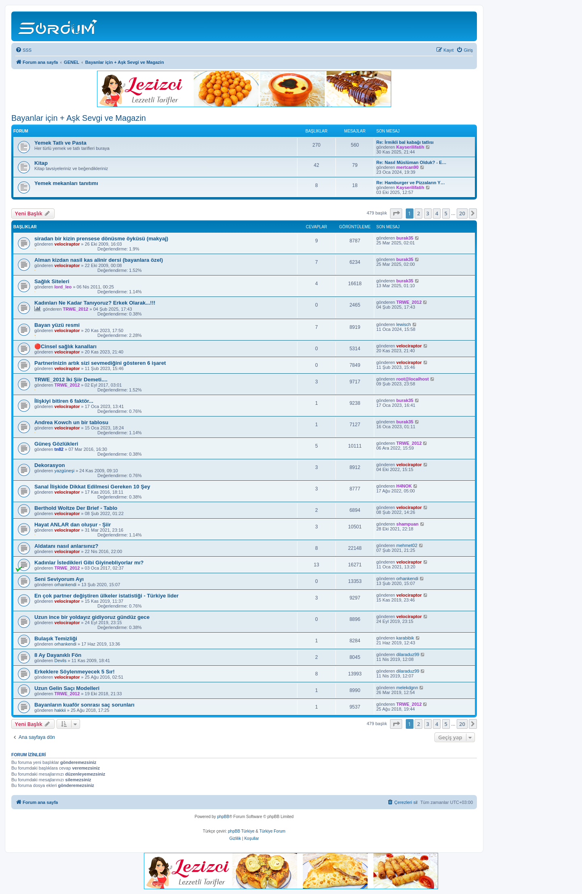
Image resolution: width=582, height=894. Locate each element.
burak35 (404, 238)
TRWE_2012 (76, 309)
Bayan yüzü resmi (57, 325)
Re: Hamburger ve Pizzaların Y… (410, 182)
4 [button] (436, 213)
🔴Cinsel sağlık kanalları (65, 346)
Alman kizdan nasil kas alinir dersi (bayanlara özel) (98, 260)
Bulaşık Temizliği (55, 638)
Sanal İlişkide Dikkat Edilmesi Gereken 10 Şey (92, 487)
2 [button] (418, 213)
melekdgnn (407, 687)
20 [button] (462, 213)
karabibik (405, 637)
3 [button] (427, 213)
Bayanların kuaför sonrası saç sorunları (84, 705)
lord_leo (63, 286)
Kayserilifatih (410, 147)
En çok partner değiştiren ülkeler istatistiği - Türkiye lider (106, 596)
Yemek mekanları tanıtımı (66, 183)
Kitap (41, 163)
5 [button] (446, 213)
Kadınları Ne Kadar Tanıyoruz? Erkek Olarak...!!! (95, 303)
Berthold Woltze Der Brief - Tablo (75, 508)
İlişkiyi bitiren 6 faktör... (63, 401)
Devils (61, 660)
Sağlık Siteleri (52, 281)
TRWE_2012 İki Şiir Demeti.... (71, 380)
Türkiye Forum (272, 831)
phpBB (223, 816)
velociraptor (67, 244)
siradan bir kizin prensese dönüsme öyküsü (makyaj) (101, 239)
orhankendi (65, 584)
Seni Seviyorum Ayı (59, 579)
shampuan (407, 524)
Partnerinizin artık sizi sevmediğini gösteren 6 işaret (100, 363)
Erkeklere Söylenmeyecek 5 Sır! (74, 672)
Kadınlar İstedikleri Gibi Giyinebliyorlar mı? (88, 563)
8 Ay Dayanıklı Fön (57, 655)
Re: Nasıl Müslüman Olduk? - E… (411, 162)
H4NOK (404, 486)
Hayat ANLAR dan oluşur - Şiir (72, 525)
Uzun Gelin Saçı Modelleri (66, 688)
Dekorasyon (49, 465)
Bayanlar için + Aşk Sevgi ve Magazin (78, 118)
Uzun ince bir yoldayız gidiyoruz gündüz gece (92, 617)
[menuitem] (23, 50)
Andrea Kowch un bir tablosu (71, 422)
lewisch (403, 324)
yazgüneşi (65, 470)
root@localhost (412, 379)
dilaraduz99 (408, 654)
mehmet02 (407, 545)
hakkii (60, 710)
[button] (396, 213)
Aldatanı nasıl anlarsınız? (66, 546)
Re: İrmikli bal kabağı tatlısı (405, 142)
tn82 (59, 449)
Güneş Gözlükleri (56, 444)
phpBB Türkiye (241, 831)
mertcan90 (407, 167)
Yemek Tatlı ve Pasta (60, 143)
